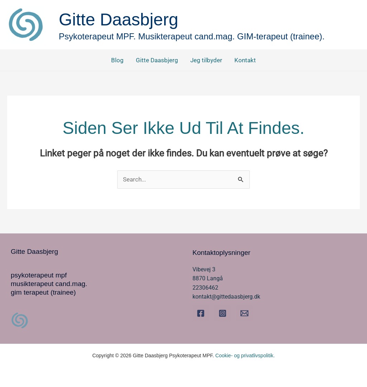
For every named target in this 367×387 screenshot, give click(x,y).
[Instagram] (222, 313)
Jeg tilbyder (206, 60)
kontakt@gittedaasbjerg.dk (226, 296)
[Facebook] (200, 313)
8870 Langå (207, 278)
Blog (117, 60)
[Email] (244, 313)
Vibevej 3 (203, 269)
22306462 (205, 287)
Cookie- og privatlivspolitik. (245, 355)
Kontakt (245, 60)
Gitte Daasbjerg (157, 60)
